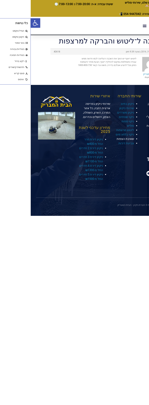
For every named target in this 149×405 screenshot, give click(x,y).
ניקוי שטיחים (95, 117)
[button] (5, 23)
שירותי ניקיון (96, 108)
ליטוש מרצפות (94, 130)
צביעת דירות (95, 143)
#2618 (26, 51)
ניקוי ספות (97, 121)
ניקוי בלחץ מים (94, 134)
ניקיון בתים (96, 104)
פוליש (99, 125)
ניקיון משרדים (94, 112)
